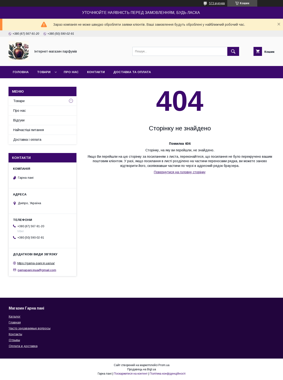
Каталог (15, 316)
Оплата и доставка (23, 346)
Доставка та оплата (132, 72)
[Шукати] (233, 51)
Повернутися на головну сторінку (180, 172)
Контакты (15, 334)
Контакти (96, 72)
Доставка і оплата (27, 139)
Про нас (71, 72)
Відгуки (19, 120)
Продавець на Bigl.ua (141, 369)
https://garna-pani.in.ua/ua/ (36, 263)
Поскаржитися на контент (131, 373)
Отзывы (14, 340)
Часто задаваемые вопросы (30, 328)
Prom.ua (163, 365)
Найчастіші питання (28, 130)
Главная (15, 322)
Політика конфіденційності (168, 373)
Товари (44, 72)
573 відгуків (217, 3)
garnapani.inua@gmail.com (36, 270)
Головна (21, 72)
